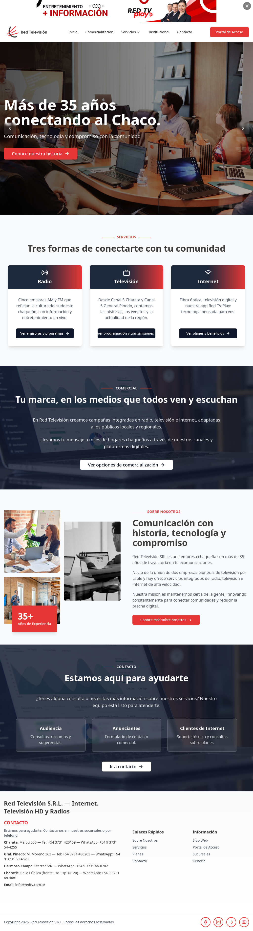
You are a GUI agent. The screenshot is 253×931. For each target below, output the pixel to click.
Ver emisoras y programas (44, 333)
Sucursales (201, 854)
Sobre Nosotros (145, 840)
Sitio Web (200, 840)
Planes (137, 854)
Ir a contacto (127, 766)
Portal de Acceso (229, 32)
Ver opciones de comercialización (126, 465)
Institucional (159, 32)
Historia (199, 861)
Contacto (184, 32)
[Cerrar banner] (247, 6)
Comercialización (99, 32)
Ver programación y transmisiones (126, 333)
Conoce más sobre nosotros (166, 619)
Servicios (131, 32)
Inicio (73, 32)
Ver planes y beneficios (208, 333)
